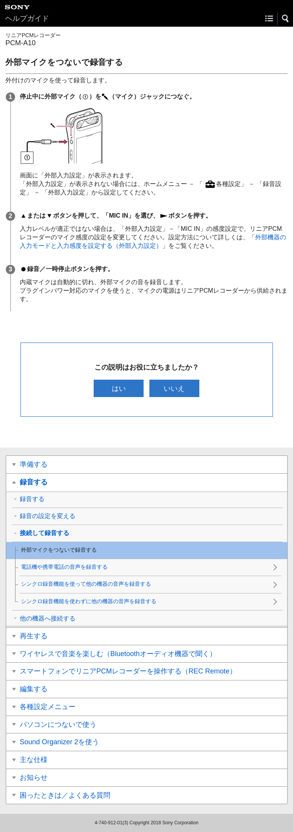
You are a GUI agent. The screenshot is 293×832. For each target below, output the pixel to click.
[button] (285, 18)
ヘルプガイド (27, 18)
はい (119, 388)
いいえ (174, 388)
